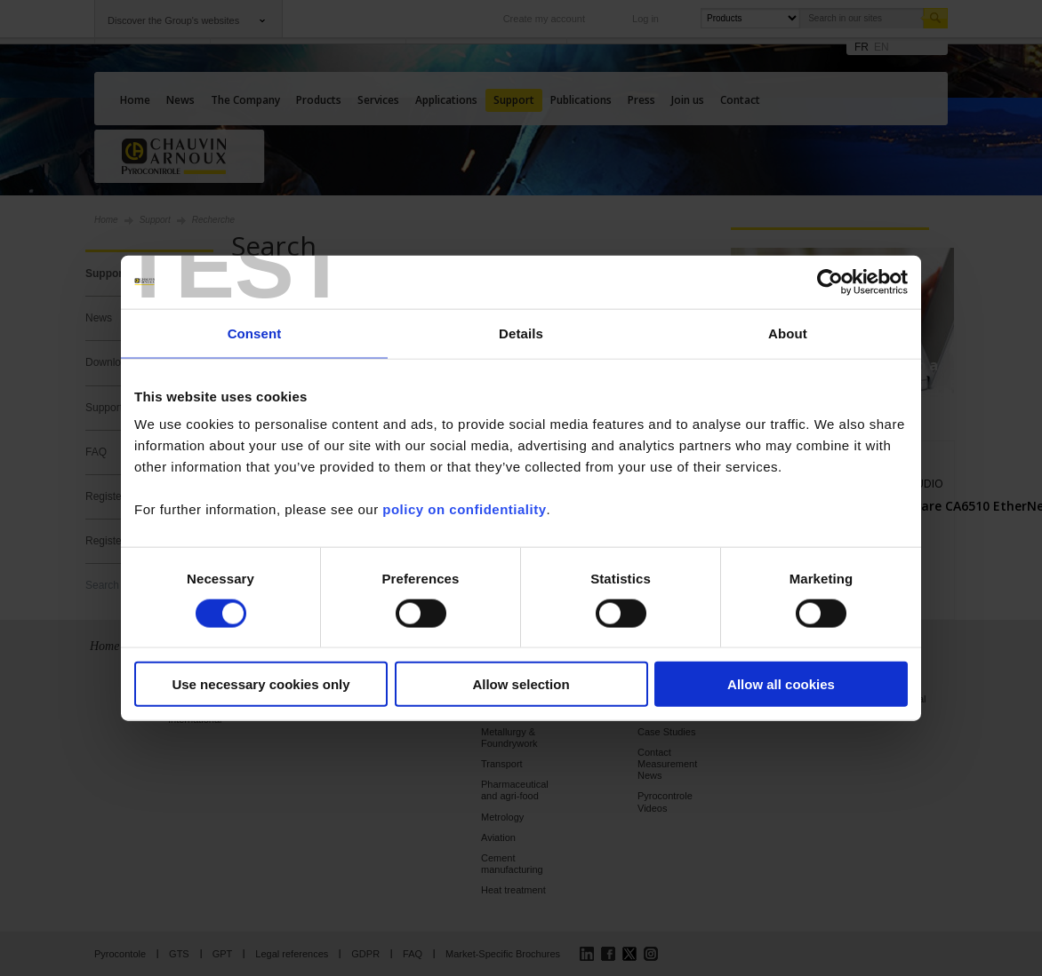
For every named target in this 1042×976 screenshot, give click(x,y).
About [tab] (787, 332)
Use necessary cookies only (260, 684)
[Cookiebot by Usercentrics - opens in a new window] (830, 281)
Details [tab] (521, 332)
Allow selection (520, 684)
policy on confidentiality (464, 509)
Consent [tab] (255, 332)
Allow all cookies (781, 684)
